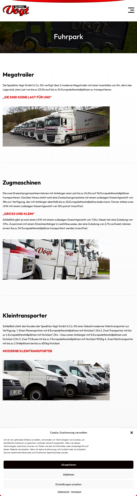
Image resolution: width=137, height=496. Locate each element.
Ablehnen (68, 474)
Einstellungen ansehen (68, 484)
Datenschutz (63, 491)
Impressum (76, 491)
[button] (131, 432)
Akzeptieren (68, 464)
